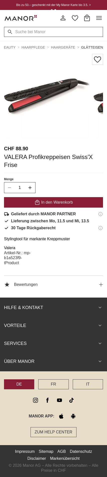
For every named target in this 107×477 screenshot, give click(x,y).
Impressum (25, 451)
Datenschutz (81, 451)
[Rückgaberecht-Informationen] (100, 228)
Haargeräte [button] (63, 47)
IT (88, 384)
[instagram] (35, 400)
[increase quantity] (30, 187)
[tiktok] (71, 400)
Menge (9, 179)
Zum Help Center (53, 432)
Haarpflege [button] (33, 47)
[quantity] (20, 188)
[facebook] (47, 400)
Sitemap (46, 451)
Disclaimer (37, 458)
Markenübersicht (65, 458)
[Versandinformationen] (100, 214)
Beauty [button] (9, 47)
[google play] (73, 416)
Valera (9, 248)
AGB (62, 451)
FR (53, 384)
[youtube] (59, 400)
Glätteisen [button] (92, 47)
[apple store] (61, 416)
